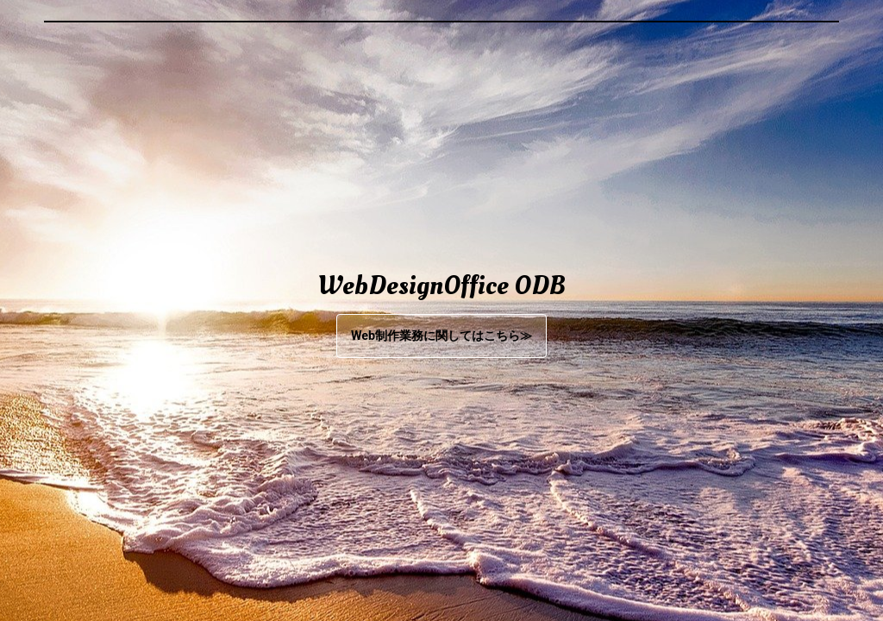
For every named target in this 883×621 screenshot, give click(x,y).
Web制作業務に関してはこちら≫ (441, 336)
